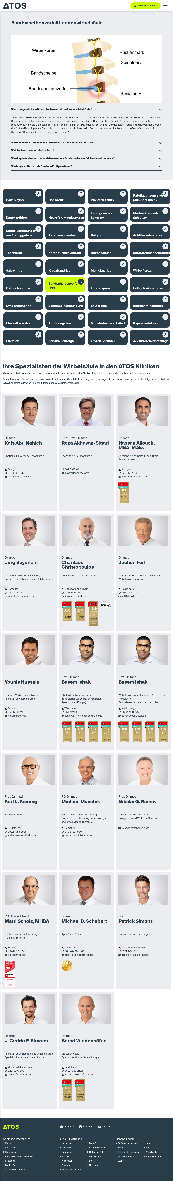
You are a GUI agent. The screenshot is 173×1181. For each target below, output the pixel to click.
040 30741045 (16, 593)
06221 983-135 (130, 593)
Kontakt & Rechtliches (16, 1139)
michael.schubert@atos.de (79, 955)
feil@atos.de (128, 596)
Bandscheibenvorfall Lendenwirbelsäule (45, 132)
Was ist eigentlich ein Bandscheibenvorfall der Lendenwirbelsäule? (51, 109)
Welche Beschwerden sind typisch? (32, 150)
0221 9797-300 (130, 951)
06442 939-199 (16, 951)
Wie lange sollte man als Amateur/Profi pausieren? (41, 166)
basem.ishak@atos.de (134, 716)
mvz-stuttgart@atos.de (20, 477)
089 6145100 (72, 469)
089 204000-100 (75, 951)
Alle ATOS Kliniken (71, 1139)
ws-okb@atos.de (17, 716)
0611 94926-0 (72, 712)
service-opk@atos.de (76, 596)
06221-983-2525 (17, 832)
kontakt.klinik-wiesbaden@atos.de (83, 716)
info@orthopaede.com (77, 473)
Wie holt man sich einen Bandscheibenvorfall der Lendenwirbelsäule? (53, 143)
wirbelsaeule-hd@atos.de (22, 835)
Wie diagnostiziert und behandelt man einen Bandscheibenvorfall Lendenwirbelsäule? (63, 158)
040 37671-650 (73, 832)
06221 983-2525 (74, 1071)
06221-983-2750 (131, 712)
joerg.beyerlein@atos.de (21, 596)
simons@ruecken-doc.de (135, 955)
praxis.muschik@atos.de (78, 835)
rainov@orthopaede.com (135, 828)
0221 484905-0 (73, 593)
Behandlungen (125, 1139)
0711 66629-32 (16, 473)
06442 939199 (16, 712)
